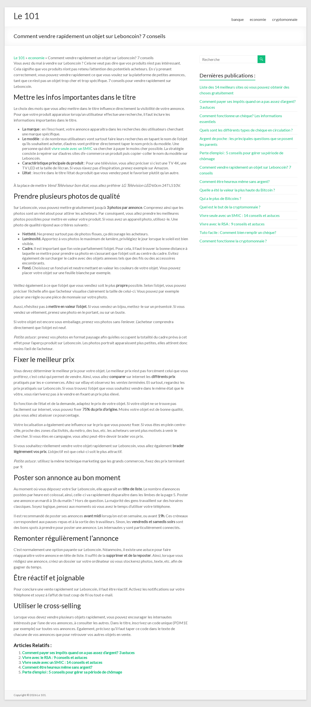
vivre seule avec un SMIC (72, 148)
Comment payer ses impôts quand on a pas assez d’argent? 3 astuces (78, 652)
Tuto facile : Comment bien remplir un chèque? (237, 232)
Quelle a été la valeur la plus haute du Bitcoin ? (237, 190)
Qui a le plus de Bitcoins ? (220, 198)
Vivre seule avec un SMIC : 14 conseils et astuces (62, 662)
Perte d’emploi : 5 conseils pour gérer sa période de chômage (72, 672)
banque (237, 19)
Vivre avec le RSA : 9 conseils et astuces (54, 657)
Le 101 (26, 15)
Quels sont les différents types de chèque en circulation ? (246, 130)
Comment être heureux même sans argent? (57, 667)
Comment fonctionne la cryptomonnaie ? (233, 240)
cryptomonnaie (284, 19)
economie (258, 19)
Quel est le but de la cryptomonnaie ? (229, 207)
